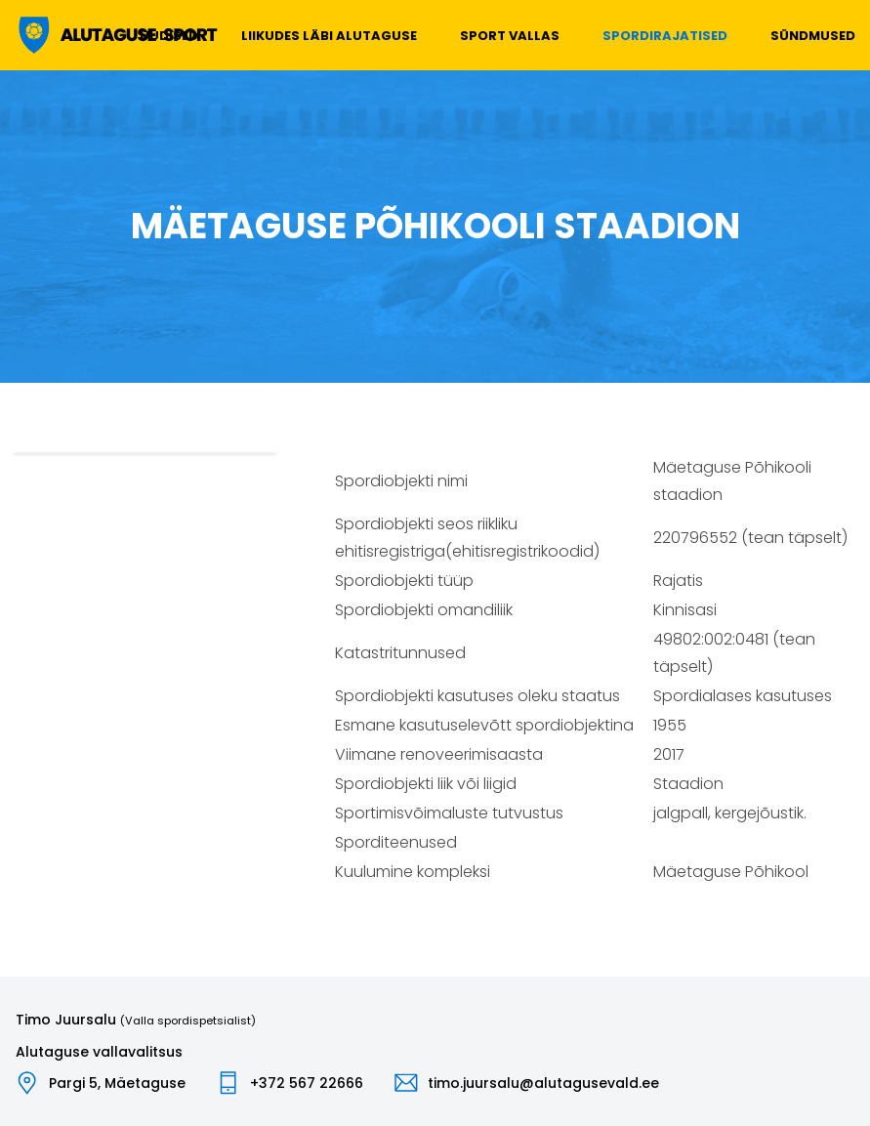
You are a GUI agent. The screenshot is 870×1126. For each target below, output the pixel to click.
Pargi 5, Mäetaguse (117, 1083)
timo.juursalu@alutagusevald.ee (543, 1083)
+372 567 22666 (306, 1083)
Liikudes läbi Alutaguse (329, 35)
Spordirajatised (664, 35)
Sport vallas (509, 35)
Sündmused (812, 35)
